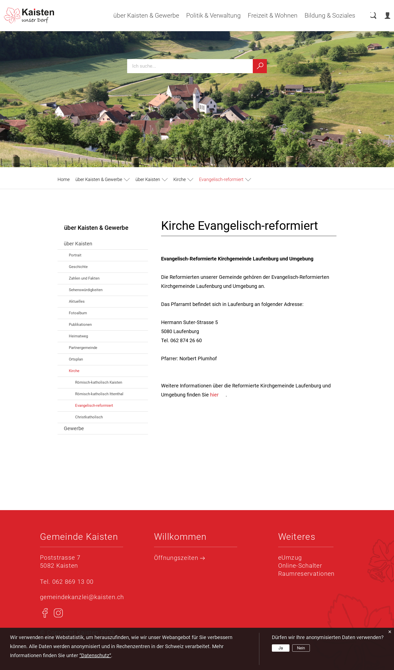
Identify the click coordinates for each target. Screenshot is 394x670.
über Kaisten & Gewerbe (141, 15)
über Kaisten (78, 244)
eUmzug (290, 557)
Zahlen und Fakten (84, 278)
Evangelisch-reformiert (105, 405)
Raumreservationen (306, 573)
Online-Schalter (300, 565)
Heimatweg (78, 336)
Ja (280, 648)
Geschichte (78, 266)
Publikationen (80, 324)
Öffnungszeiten (179, 557)
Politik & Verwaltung (208, 15)
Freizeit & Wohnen (268, 15)
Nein (301, 648)
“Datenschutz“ (95, 655)
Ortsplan (76, 359)
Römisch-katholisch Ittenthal (99, 394)
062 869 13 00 (73, 581)
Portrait (75, 255)
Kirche (74, 371)
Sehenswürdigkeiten (86, 290)
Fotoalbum (78, 313)
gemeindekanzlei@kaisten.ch (82, 597)
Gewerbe (74, 428)
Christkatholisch (89, 417)
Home (64, 179)
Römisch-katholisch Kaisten (98, 382)
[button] (102, 179)
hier (218, 395)
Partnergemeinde (83, 347)
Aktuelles (77, 301)
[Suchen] (260, 66)
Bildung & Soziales (325, 15)
